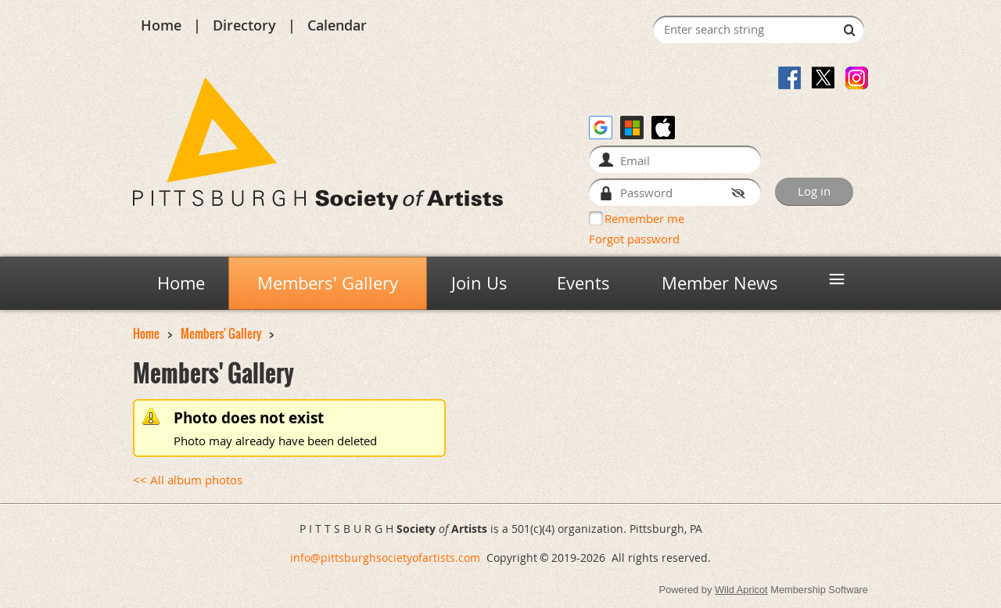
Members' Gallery (221, 334)
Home (161, 25)
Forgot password (634, 238)
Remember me (644, 218)
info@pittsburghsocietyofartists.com (385, 557)
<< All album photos (187, 480)
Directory (244, 25)
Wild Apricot (741, 589)
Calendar (337, 25)
